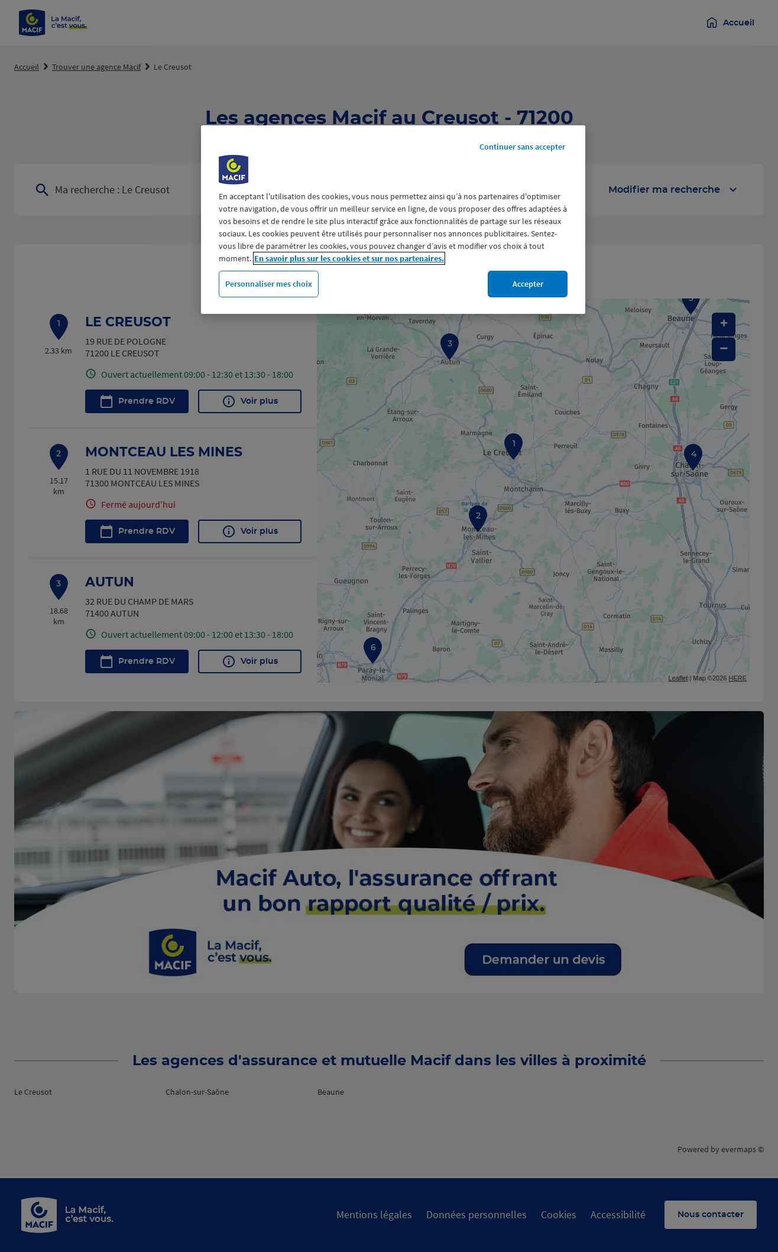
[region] (393, 219)
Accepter (528, 283)
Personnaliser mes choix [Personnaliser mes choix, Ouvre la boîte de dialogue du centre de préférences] (268, 283)
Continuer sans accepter (522, 146)
